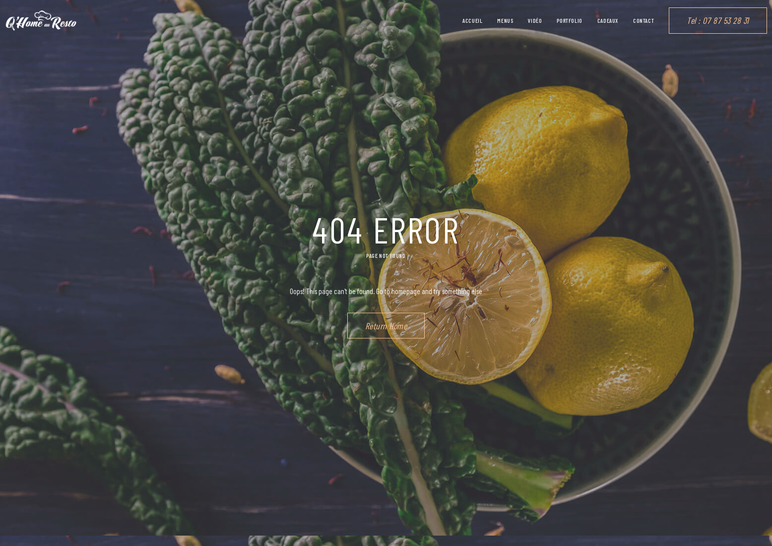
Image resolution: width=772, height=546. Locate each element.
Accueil (472, 20)
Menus (505, 20)
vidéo (535, 20)
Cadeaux (607, 20)
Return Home (386, 325)
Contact (643, 20)
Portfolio (569, 20)
